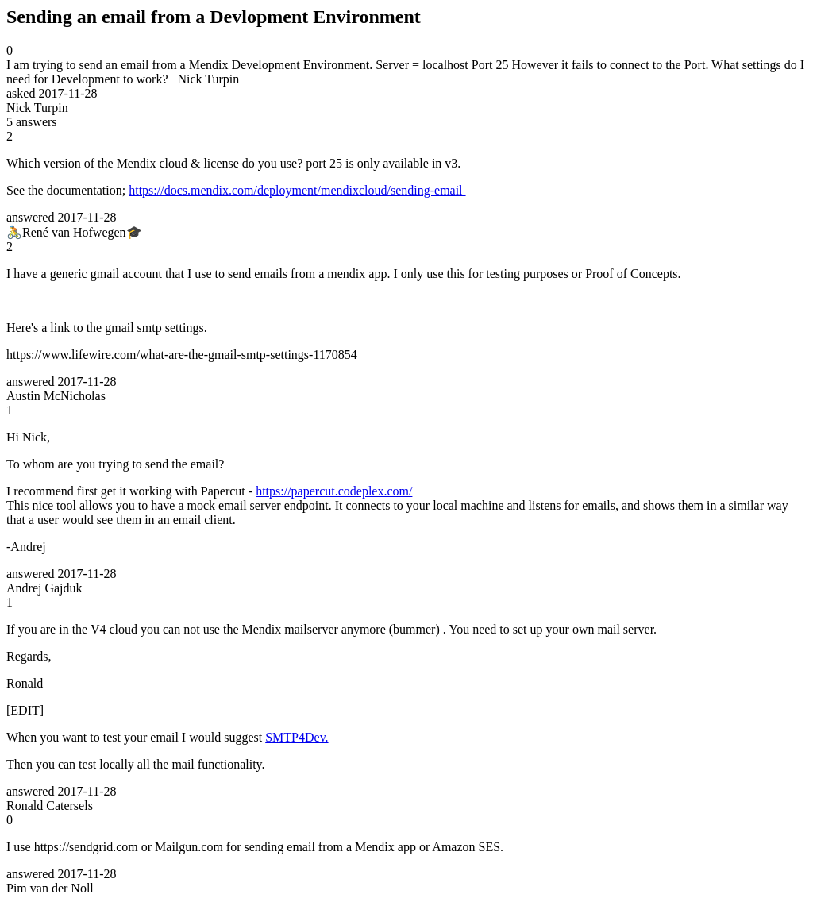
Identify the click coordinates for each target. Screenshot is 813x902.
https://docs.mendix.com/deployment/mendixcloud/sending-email (297, 190)
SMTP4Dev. (296, 737)
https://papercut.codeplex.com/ (334, 491)
